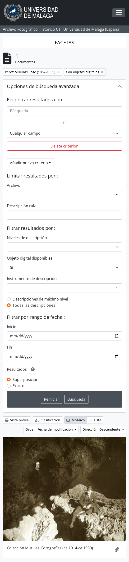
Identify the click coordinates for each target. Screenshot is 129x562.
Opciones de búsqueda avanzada (43, 86)
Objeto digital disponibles (29, 258)
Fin (9, 347)
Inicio (11, 326)
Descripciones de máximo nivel (40, 299)
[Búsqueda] (64, 110)
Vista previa (17, 420)
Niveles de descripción (27, 237)
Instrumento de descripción (32, 278)
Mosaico (75, 420)
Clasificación (47, 420)
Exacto (18, 385)
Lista (95, 420)
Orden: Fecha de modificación (49, 429)
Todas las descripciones (34, 305)
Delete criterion (64, 146)
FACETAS (64, 42)
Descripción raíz (21, 205)
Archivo (13, 185)
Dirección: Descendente (102, 429)
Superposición (25, 379)
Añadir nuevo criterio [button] (29, 162)
